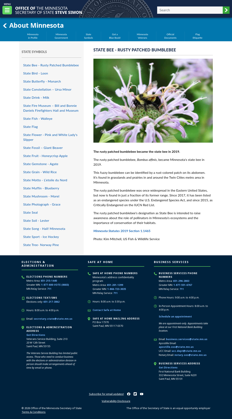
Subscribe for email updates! (106, 394)
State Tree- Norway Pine (41, 245)
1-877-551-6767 (182, 285)
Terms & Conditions (34, 412)
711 (49, 289)
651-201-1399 (115, 285)
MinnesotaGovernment (61, 36)
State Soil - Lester (36, 220)
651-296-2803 (181, 281)
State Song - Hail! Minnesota (44, 228)
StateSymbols (88, 36)
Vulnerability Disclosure (116, 401)
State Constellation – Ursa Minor (47, 89)
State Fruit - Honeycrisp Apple (45, 156)
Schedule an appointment (175, 316)
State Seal (30, 212)
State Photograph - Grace (42, 204)
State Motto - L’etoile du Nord (45, 180)
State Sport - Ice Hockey (41, 237)
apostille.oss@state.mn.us (176, 347)
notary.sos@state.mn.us (191, 355)
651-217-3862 (51, 301)
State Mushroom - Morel (41, 196)
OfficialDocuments (170, 36)
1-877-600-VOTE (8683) (55, 284)
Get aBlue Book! (115, 36)
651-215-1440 (49, 280)
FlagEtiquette (197, 36)
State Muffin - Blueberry (41, 188)
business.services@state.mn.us (186, 339)
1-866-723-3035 (116, 289)
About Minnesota (33, 25)
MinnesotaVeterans (142, 36)
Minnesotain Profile (33, 36)
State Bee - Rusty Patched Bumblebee (51, 65)
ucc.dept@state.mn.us (186, 351)
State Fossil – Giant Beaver (43, 148)
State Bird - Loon (35, 73)
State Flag (30, 126)
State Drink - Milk (36, 97)
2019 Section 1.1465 (121, 231)
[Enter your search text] (190, 10)
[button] (226, 10)
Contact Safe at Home (107, 310)
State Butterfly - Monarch (42, 81)
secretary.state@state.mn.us (53, 318)
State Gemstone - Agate (40, 164)
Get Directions (35, 335)
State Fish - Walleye (37, 118)
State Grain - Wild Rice (40, 172)
